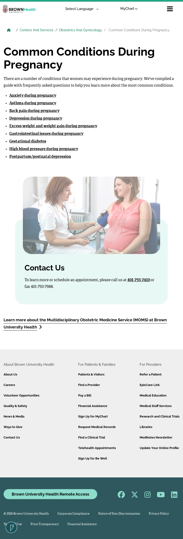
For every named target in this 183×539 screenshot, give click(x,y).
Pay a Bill (84, 395)
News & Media (14, 416)
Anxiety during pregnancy (32, 96)
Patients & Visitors (91, 374)
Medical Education (153, 395)
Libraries (146, 427)
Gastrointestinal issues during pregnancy (46, 134)
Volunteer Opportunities (21, 395)
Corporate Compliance (73, 513)
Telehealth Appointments (97, 448)
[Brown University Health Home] (9, 30)
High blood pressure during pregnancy (43, 149)
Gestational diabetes (27, 141)
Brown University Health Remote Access (50, 494)
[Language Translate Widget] (80, 9)
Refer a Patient (151, 374)
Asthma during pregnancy (32, 103)
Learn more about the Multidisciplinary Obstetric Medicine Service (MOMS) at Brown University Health (85, 323)
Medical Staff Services (156, 406)
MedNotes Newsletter (156, 437)
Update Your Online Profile (159, 448)
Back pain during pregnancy (34, 111)
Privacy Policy (159, 513)
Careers (9, 385)
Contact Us (12, 437)
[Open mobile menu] (170, 9)
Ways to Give (13, 427)
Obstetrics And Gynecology (80, 30)
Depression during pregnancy (35, 119)
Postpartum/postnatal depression (40, 157)
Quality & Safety (15, 406)
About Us (10, 374)
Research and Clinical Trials (159, 416)
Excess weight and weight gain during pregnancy (53, 126)
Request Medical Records (97, 427)
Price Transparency (44, 524)
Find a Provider (89, 385)
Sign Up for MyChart (93, 416)
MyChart (129, 8)
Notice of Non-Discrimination (119, 513)
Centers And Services (36, 30)
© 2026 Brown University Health (26, 513)
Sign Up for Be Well (92, 458)
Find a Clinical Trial (91, 437)
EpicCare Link (150, 385)
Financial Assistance (92, 406)
